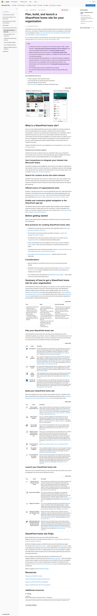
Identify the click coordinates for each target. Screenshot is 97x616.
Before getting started (85, 15)
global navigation (32, 244)
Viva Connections (42, 10)
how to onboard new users (58, 50)
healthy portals (60, 385)
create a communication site (58, 412)
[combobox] (9, 12)
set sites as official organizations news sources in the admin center (53, 197)
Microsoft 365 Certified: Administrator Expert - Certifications (38, 597)
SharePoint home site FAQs (86, 21)
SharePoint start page (39, 195)
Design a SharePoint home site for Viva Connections (37, 584)
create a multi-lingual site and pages (52, 354)
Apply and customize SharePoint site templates (36, 582)
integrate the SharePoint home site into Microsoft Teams (56, 526)
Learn (27, 10)
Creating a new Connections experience (40, 171)
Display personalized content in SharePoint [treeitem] (10, 48)
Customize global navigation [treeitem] (10, 42)
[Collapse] (16, 9)
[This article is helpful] (91, 28)
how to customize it (62, 48)
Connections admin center (60, 52)
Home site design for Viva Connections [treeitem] (9, 35)
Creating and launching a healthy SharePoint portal (37, 579)
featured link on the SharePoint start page (44, 251)
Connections (33, 84)
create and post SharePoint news (49, 509)
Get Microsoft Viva (90, 5)
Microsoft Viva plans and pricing (60, 64)
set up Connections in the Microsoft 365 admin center (46, 39)
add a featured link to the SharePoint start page (45, 563)
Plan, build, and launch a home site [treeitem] (9, 31)
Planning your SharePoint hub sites (33, 576)
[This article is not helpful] (93, 28)
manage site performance (34, 239)
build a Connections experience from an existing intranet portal (55, 444)
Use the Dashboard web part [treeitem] (10, 44)
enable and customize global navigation (47, 452)
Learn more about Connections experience (46, 48)
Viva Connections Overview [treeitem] (8, 14)
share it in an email (63, 509)
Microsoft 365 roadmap (42, 568)
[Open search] (90, 2)
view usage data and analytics (48, 517)
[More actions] (70, 10)
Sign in (93, 1)
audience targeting (43, 370)
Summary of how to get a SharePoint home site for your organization (87, 18)
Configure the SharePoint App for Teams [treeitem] (10, 39)
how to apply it (61, 420)
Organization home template (56, 274)
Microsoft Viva (33, 10)
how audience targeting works (48, 420)
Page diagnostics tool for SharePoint (44, 387)
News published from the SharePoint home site (39, 254)
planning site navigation (61, 361)
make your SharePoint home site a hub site (46, 362)
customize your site (51, 414)
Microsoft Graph (63, 546)
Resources (83, 23)
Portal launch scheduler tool (50, 489)
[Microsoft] (2, 2)
